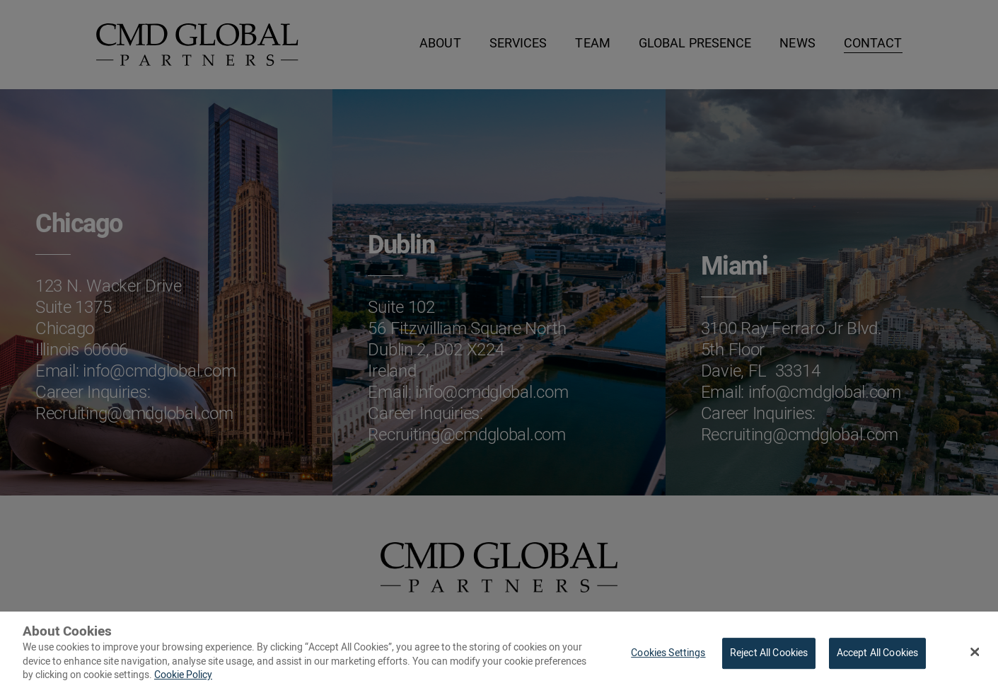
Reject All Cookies (769, 657)
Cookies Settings (668, 657)
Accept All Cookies (878, 657)
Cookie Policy (183, 679)
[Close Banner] (974, 656)
